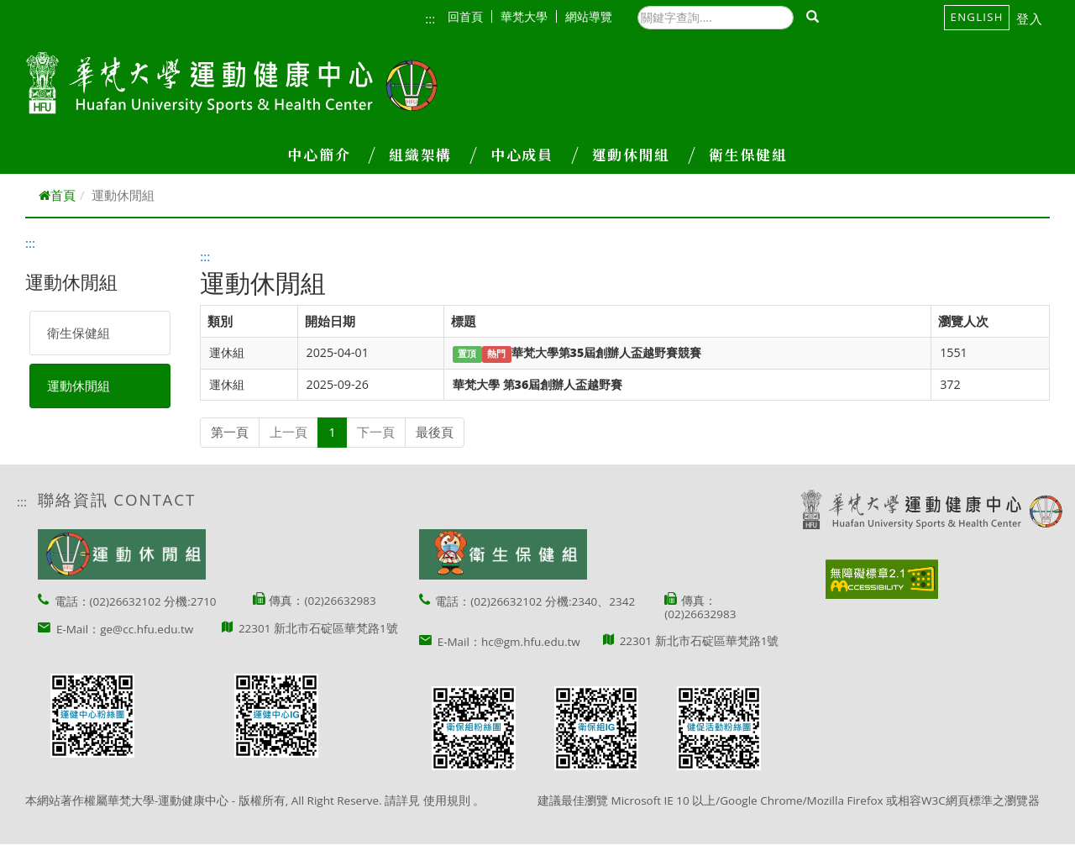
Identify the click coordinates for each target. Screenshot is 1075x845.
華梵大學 (529, 16)
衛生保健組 (748, 154)
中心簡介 (331, 154)
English (977, 16)
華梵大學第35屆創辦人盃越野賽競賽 (606, 352)
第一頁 (230, 431)
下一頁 (376, 431)
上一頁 (288, 431)
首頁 (57, 194)
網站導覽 (588, 16)
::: (430, 18)
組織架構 (432, 154)
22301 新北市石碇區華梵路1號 (318, 628)
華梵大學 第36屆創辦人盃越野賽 (537, 384)
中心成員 (534, 154)
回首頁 (470, 16)
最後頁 (435, 431)
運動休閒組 (643, 154)
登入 (1030, 18)
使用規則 (446, 800)
